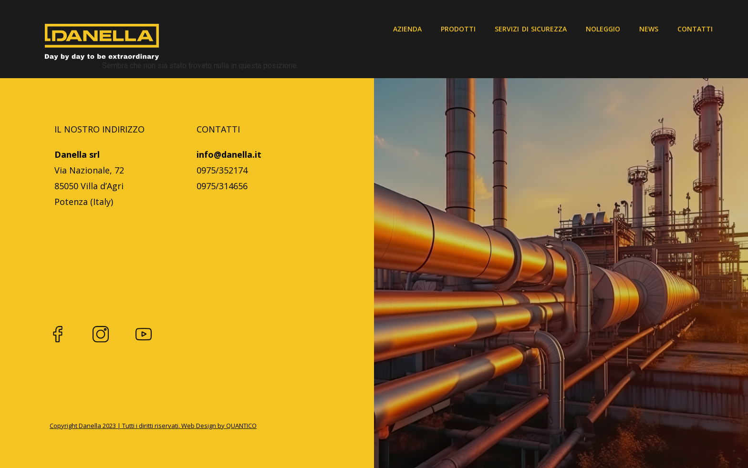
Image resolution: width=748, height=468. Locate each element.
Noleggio (603, 28)
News (648, 28)
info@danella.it (229, 154)
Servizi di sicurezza (531, 28)
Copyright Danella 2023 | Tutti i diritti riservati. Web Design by (138, 425)
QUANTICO (241, 425)
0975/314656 (222, 186)
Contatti (695, 28)
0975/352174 (222, 170)
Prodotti (458, 28)
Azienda (407, 28)
